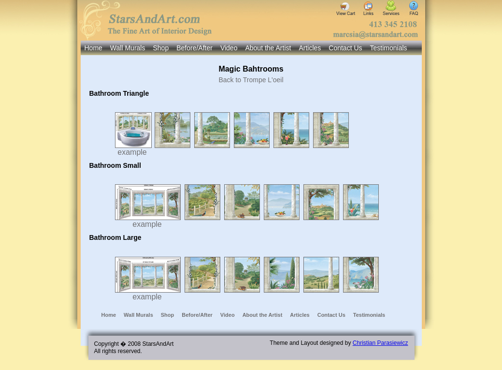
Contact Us (345, 48)
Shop (161, 48)
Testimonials (388, 48)
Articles (310, 48)
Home (93, 48)
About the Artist (268, 48)
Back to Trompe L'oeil (250, 80)
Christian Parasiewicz (380, 343)
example (133, 148)
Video (229, 48)
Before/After (194, 48)
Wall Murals (127, 48)
